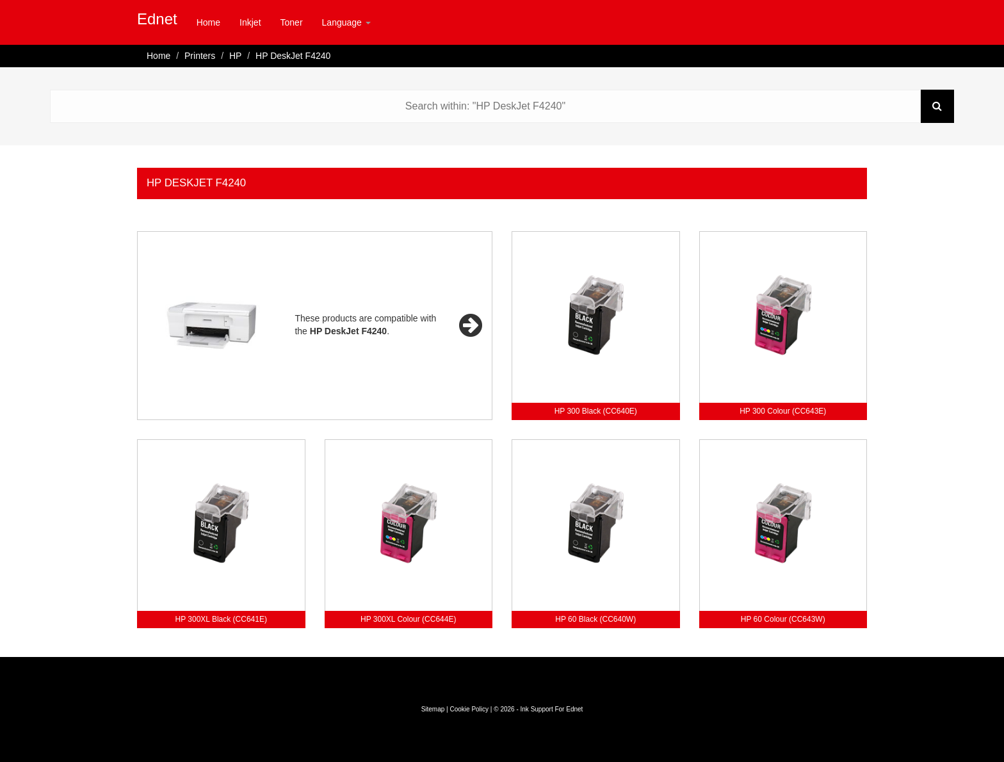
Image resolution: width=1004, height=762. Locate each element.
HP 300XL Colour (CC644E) (408, 619)
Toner (291, 22)
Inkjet (250, 22)
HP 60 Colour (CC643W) (783, 619)
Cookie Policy (469, 709)
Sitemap (433, 709)
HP (235, 56)
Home (208, 22)
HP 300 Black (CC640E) (596, 411)
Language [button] (346, 22)
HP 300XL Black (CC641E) (221, 619)
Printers (199, 56)
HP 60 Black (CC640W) (595, 619)
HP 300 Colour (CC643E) (783, 411)
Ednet (157, 19)
